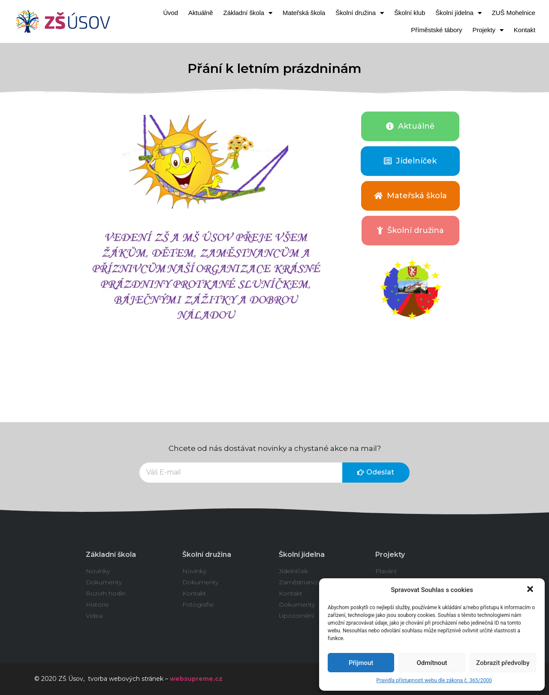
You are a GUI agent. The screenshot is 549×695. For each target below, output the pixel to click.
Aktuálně (200, 12)
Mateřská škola (304, 12)
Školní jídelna (458, 13)
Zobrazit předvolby (503, 663)
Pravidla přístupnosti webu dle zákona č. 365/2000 (434, 680)
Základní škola (247, 13)
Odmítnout (432, 663)
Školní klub (409, 12)
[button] (531, 590)
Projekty (488, 30)
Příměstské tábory (436, 29)
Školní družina (359, 13)
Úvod (170, 12)
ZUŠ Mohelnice (513, 12)
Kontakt (524, 29)
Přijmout (361, 663)
